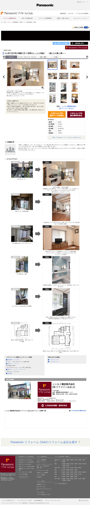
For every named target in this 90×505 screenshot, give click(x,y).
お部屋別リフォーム (41, 484)
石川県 (71, 467)
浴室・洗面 (43, 57)
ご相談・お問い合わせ (62, 18)
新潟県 (63, 467)
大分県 (79, 478)
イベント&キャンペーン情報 (25, 472)
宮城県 (79, 459)
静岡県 (67, 469)
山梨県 (63, 465)
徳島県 (63, 476)
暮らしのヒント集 (41, 486)
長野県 (79, 467)
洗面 (45, 466)
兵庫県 (75, 472)
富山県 (67, 467)
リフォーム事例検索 (12, 22)
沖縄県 (68, 480)
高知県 (75, 476)
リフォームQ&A (40, 492)
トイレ (41, 466)
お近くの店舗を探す (27, 18)
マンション (43, 461)
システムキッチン (54, 359)
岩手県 (75, 459)
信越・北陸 (57, 467)
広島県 (75, 474)
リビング (50, 464)
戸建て (38, 461)
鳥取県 (63, 474)
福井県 (75, 467)
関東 (56, 463)
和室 (48, 466)
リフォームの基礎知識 (45, 18)
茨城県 (63, 463)
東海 (56, 469)
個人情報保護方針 (38, 500)
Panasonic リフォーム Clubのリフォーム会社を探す (44, 442)
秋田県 (71, 459)
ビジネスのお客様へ (82, 13)
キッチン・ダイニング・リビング (27, 57)
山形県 (83, 459)
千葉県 (75, 463)
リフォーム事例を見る (9, 18)
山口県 (79, 474)
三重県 (75, 469)
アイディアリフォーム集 (42, 470)
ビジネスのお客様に (23, 474)
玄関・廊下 (39, 467)
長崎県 (71, 478)
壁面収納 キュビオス (13, 359)
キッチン (39, 464)
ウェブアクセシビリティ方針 (24, 500)
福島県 (63, 461)
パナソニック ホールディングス (53, 500)
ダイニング (44, 464)
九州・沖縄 (57, 478)
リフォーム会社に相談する (61, 483)
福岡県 (63, 478)
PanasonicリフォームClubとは (26, 459)
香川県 (67, 476)
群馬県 (67, 463)
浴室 (38, 466)
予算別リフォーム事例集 (42, 472)
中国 (56, 474)
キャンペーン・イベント (80, 18)
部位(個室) (29, 22)
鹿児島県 (64, 480)
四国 (56, 476)
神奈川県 (84, 463)
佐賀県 (67, 478)
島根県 (67, 474)
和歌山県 (84, 472)
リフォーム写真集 (41, 474)
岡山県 (71, 474)
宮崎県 (83, 478)
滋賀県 (63, 472)
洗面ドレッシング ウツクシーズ (16, 369)
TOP (5, 22)
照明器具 (10, 373)
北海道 (63, 459)
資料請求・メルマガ (66, 13)
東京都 (79, 463)
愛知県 (71, 469)
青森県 (67, 459)
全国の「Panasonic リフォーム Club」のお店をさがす (66, 137)
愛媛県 (71, 476)
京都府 (67, 472)
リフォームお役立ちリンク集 (43, 494)
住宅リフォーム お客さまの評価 (26, 466)
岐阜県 (63, 469)
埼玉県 (71, 463)
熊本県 (75, 478)
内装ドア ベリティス (13, 363)
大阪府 (71, 472)
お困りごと (22, 22)
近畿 (56, 472)
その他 (55, 57)
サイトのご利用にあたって (8, 500)
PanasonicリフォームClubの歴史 (26, 462)
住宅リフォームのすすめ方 (25, 464)
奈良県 (79, 472)
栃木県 (67, 465)
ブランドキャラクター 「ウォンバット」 (24, 477)
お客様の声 (39, 477)
